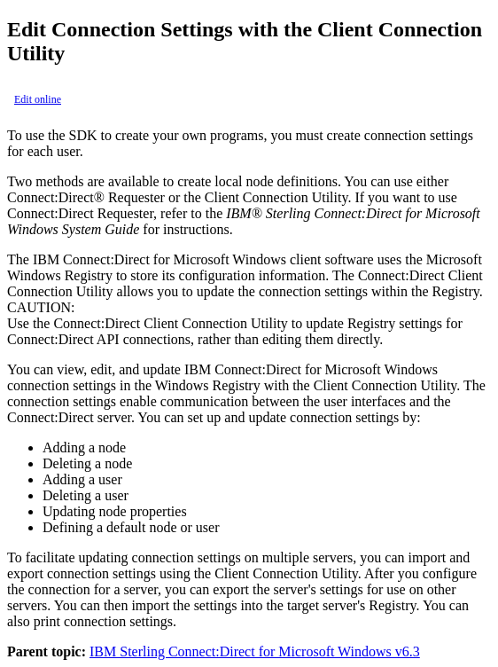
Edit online (37, 99)
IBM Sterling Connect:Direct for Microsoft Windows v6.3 (254, 651)
